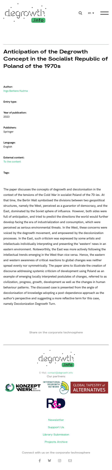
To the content (12, 161)
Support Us (56, 427)
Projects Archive (56, 442)
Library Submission (56, 434)
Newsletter (56, 420)
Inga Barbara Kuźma (15, 91)
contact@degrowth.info (60, 372)
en (89, 13)
